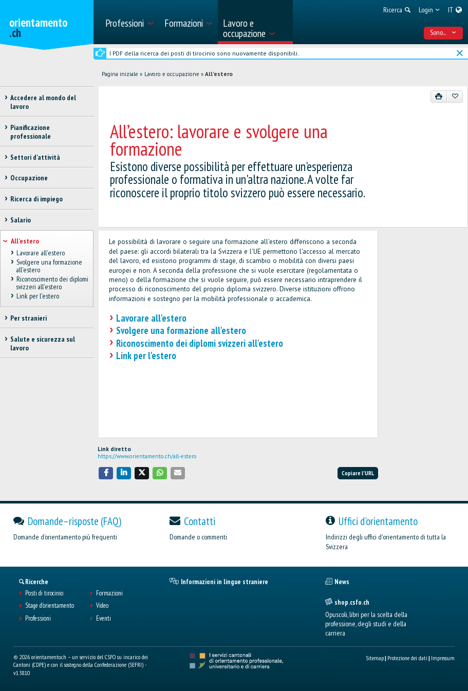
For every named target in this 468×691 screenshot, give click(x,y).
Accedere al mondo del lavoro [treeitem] (43, 102)
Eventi (103, 618)
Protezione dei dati (407, 658)
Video (102, 606)
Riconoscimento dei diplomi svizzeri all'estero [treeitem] (52, 283)
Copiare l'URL (358, 473)
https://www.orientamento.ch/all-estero (147, 456)
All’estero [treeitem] (25, 241)
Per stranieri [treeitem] (28, 318)
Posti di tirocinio (44, 593)
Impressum (443, 658)
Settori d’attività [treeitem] (35, 157)
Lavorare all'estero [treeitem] (40, 252)
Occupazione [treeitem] (29, 177)
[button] (106, 473)
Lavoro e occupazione (171, 74)
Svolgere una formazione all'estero (181, 330)
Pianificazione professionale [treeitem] (30, 132)
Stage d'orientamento (49, 606)
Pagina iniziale (120, 74)
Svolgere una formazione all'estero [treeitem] (49, 266)
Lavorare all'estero (151, 318)
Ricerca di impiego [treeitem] (36, 198)
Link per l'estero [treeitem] (37, 296)
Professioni (38, 618)
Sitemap (375, 658)
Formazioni (109, 593)
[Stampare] (439, 96)
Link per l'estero (146, 355)
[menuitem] (129, 22)
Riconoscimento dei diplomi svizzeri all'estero (199, 343)
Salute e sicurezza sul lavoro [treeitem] (42, 343)
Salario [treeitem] (20, 220)
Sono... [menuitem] (443, 32)
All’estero (219, 74)
